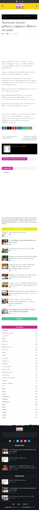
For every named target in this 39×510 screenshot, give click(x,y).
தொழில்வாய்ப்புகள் (19, 372)
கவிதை (19, 352)
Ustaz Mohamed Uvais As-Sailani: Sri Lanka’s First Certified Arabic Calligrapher (22, 310)
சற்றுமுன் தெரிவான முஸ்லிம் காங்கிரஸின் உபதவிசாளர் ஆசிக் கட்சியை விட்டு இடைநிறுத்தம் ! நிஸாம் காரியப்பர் (21, 266)
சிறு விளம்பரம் (19, 361)
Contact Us (25, 504)
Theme (32, 507)
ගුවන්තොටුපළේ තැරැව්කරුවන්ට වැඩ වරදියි (21, 248)
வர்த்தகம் (19, 380)
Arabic (19, 388)
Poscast (19, 412)
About (18, 504)
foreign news (19, 396)
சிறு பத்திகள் (19, 358)
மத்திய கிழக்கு (19, 375)
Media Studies (19, 401)
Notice (19, 407)
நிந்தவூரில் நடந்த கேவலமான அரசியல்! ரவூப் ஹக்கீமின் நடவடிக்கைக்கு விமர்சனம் (22, 276)
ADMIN (4, 33)
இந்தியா (19, 338)
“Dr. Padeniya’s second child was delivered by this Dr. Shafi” (22, 241)
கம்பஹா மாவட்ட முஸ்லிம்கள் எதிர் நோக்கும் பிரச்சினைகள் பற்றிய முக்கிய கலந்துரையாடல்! (23, 284)
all (19, 386)
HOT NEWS (19, 399)
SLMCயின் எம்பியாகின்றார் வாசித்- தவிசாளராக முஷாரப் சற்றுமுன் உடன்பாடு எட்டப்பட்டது (23, 292)
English (19, 394)
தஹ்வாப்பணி (19, 369)
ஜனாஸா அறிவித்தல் (19, 383)
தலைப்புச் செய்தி (19, 366)
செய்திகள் (19, 363)
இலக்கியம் (19, 341)
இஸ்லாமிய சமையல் (19, 347)
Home (13, 504)
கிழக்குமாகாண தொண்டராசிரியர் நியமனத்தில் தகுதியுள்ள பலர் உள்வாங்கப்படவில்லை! (23, 257)
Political (19, 409)
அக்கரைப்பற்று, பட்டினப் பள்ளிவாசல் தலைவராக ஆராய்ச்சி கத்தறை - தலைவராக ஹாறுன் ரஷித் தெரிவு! (22, 301)
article (19, 391)
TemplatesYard (18, 507)
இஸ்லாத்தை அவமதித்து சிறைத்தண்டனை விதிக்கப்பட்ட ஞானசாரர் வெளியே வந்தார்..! (22, 467)
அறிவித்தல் (19, 330)
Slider (19, 417)
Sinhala (19, 415)
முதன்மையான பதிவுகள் (19, 377)
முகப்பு (4, 16)
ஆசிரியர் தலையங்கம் (19, 333)
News (19, 404)
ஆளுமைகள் (19, 336)
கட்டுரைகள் (19, 349)
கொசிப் (19, 355)
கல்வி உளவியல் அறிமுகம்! (17, 232)
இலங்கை (19, 344)
